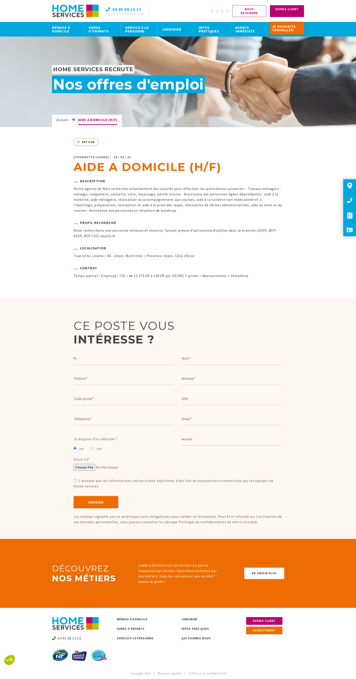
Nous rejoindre (249, 11)
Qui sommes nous (196, 638)
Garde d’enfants (131, 629)
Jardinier (189, 619)
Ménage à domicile (132, 619)
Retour (86, 142)
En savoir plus (264, 573)
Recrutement (264, 630)
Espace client (264, 621)
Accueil (63, 119)
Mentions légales (169, 673)
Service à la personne (135, 638)
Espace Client (286, 9)
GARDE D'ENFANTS (99, 29)
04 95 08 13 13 (66, 638)
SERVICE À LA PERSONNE (137, 29)
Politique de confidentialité (202, 522)
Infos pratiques (195, 629)
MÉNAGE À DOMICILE (61, 29)
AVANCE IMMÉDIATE (245, 29)
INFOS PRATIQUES (209, 29)
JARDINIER (171, 29)
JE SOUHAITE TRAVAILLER (284, 28)
